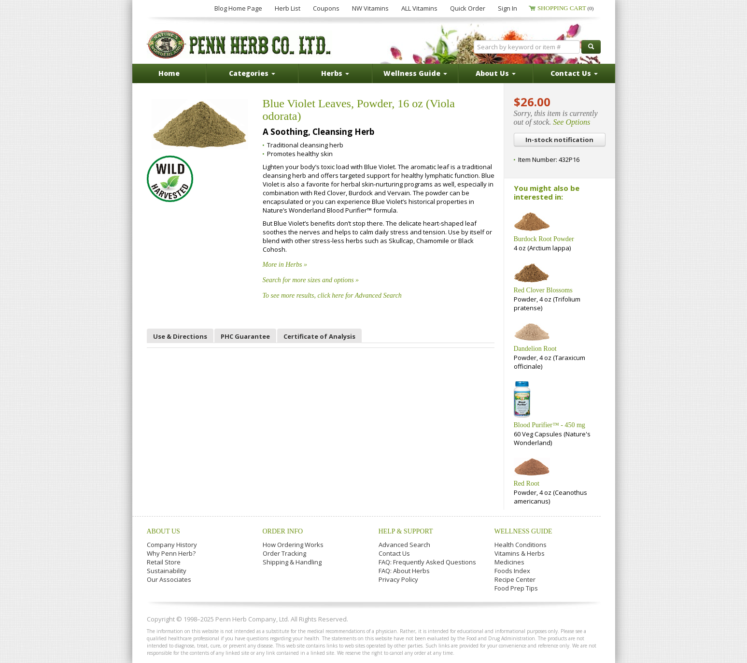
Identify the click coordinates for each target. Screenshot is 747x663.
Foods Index (512, 570)
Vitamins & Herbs (519, 553)
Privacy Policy (398, 579)
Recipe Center (515, 579)
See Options (571, 122)
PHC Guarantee (245, 336)
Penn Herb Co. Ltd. (239, 44)
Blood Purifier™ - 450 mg (549, 425)
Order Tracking (284, 553)
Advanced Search (404, 544)
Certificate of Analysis (319, 336)
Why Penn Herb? (171, 553)
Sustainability (166, 570)
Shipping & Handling (292, 562)
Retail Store (164, 562)
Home (169, 73)
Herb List (287, 8)
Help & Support (406, 531)
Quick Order (467, 8)
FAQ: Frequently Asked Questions (427, 562)
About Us (163, 531)
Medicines (509, 562)
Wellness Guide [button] (415, 73)
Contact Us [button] (574, 73)
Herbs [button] (335, 73)
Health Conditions (520, 544)
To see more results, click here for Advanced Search (332, 295)
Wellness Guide (523, 531)
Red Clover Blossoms (543, 290)
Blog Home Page (238, 8)
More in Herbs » (285, 264)
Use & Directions (180, 336)
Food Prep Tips (516, 588)
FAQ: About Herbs (404, 570)
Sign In (507, 8)
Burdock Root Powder (544, 239)
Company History (172, 544)
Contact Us (394, 553)
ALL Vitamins (419, 8)
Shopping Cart (565, 8)
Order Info (283, 531)
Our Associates (169, 579)
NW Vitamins (370, 8)
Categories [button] (252, 73)
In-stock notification (559, 139)
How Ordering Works (293, 544)
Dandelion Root (535, 348)
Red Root (526, 483)
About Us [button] (496, 73)
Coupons (326, 8)
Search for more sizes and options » (311, 280)
